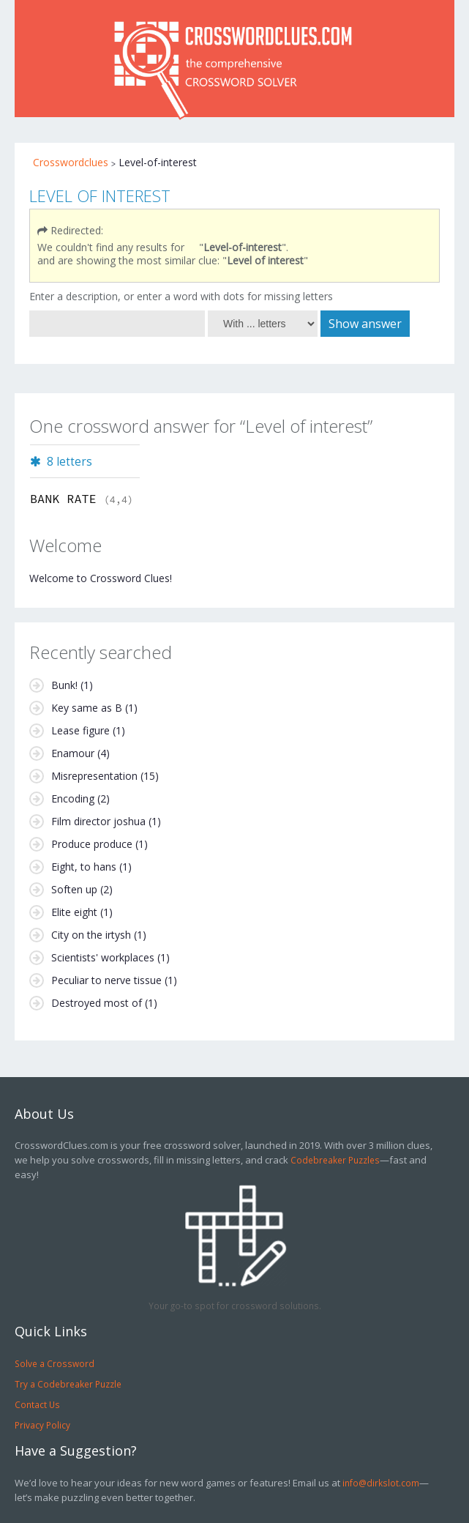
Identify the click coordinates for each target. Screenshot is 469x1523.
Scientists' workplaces (102, 957)
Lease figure (80, 730)
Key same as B (86, 708)
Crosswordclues (70, 162)
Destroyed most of (96, 1003)
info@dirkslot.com (380, 1483)
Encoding (72, 798)
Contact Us (37, 1404)
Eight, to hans (83, 867)
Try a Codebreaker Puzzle (68, 1384)
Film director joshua (98, 821)
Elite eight (74, 912)
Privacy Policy (42, 1425)
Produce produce (91, 844)
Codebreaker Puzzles (335, 1160)
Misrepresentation (94, 776)
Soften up (74, 889)
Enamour (72, 753)
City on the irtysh (91, 935)
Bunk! (64, 685)
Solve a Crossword (54, 1363)
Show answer (365, 324)
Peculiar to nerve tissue (106, 980)
